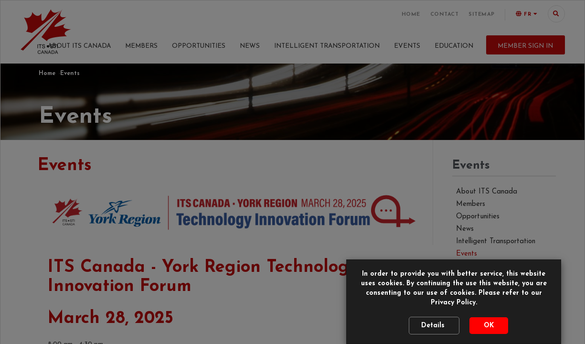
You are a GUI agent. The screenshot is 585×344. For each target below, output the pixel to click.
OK (489, 320)
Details (434, 320)
